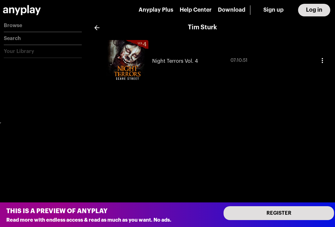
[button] (43, 25)
